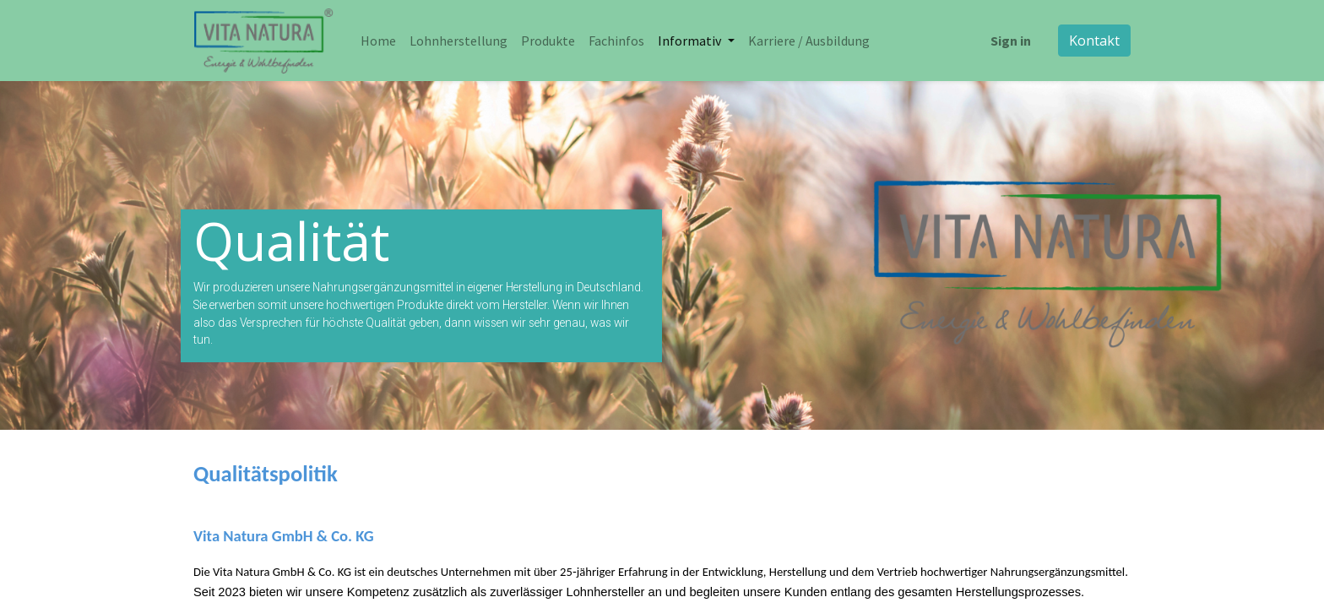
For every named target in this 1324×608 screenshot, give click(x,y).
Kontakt (1094, 40)
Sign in (1010, 40)
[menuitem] (378, 40)
